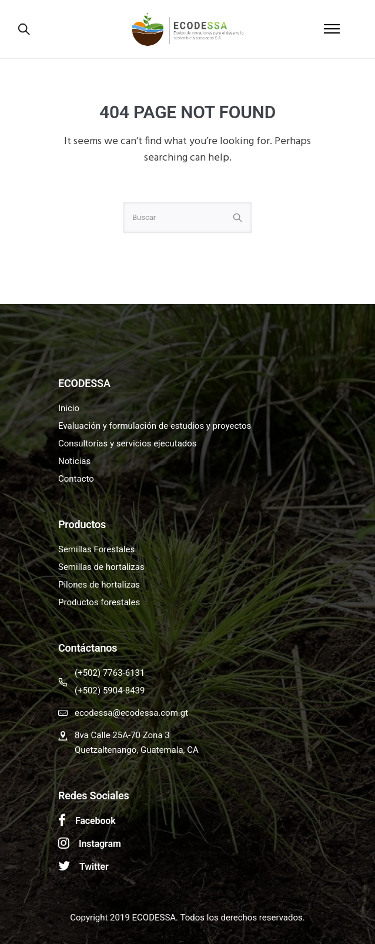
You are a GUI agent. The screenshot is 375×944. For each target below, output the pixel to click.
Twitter (94, 866)
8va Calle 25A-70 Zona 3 (122, 735)
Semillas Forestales (96, 549)
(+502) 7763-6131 (110, 673)
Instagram (100, 843)
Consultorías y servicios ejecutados (127, 443)
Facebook (95, 820)
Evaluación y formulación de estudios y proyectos (154, 426)
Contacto (76, 478)
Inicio (68, 408)
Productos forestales (99, 602)
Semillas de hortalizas (101, 567)
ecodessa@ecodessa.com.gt (131, 713)
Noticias (74, 461)
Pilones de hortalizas (99, 584)
